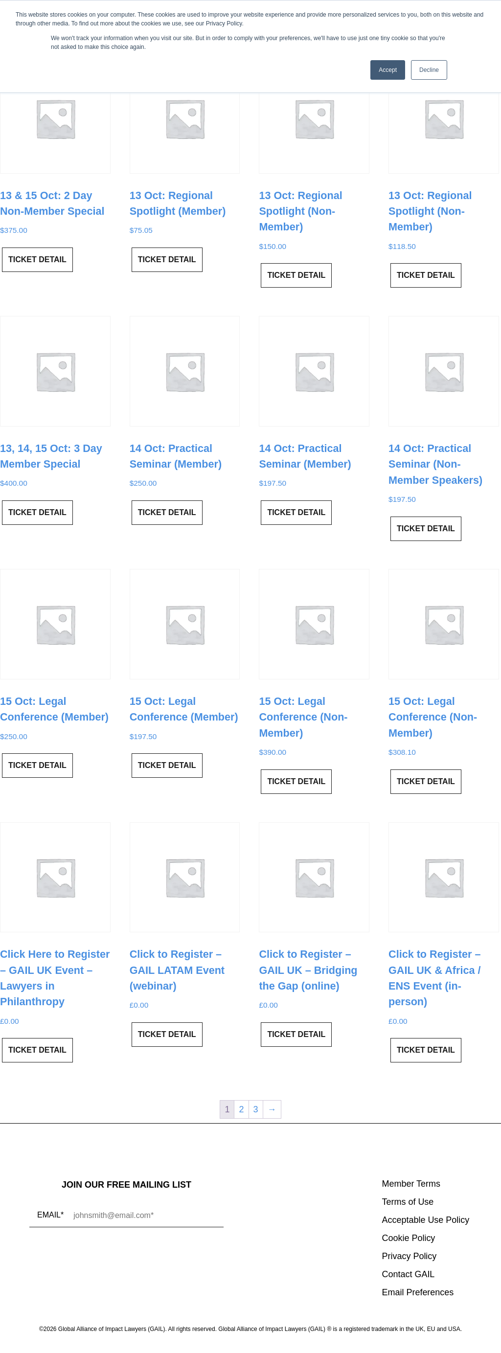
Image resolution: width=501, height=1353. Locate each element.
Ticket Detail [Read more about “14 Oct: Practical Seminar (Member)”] (167, 512)
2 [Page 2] (241, 1109)
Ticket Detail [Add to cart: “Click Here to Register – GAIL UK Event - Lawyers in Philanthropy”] (37, 1050)
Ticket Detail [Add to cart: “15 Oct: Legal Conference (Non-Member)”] (296, 781)
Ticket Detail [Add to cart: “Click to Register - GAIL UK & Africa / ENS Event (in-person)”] (426, 1050)
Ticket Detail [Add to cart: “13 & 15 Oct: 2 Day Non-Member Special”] (37, 259)
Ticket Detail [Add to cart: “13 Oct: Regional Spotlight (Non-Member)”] (296, 275)
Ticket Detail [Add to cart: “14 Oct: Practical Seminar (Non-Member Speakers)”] (426, 528)
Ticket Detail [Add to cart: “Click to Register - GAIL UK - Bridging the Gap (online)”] (296, 1034)
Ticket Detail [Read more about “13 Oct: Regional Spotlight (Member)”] (167, 259)
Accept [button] (388, 70)
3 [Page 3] (255, 1109)
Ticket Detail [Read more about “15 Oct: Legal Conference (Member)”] (37, 765)
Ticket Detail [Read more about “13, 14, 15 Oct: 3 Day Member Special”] (37, 512)
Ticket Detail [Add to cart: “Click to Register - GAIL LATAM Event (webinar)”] (167, 1034)
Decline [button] (429, 70)
